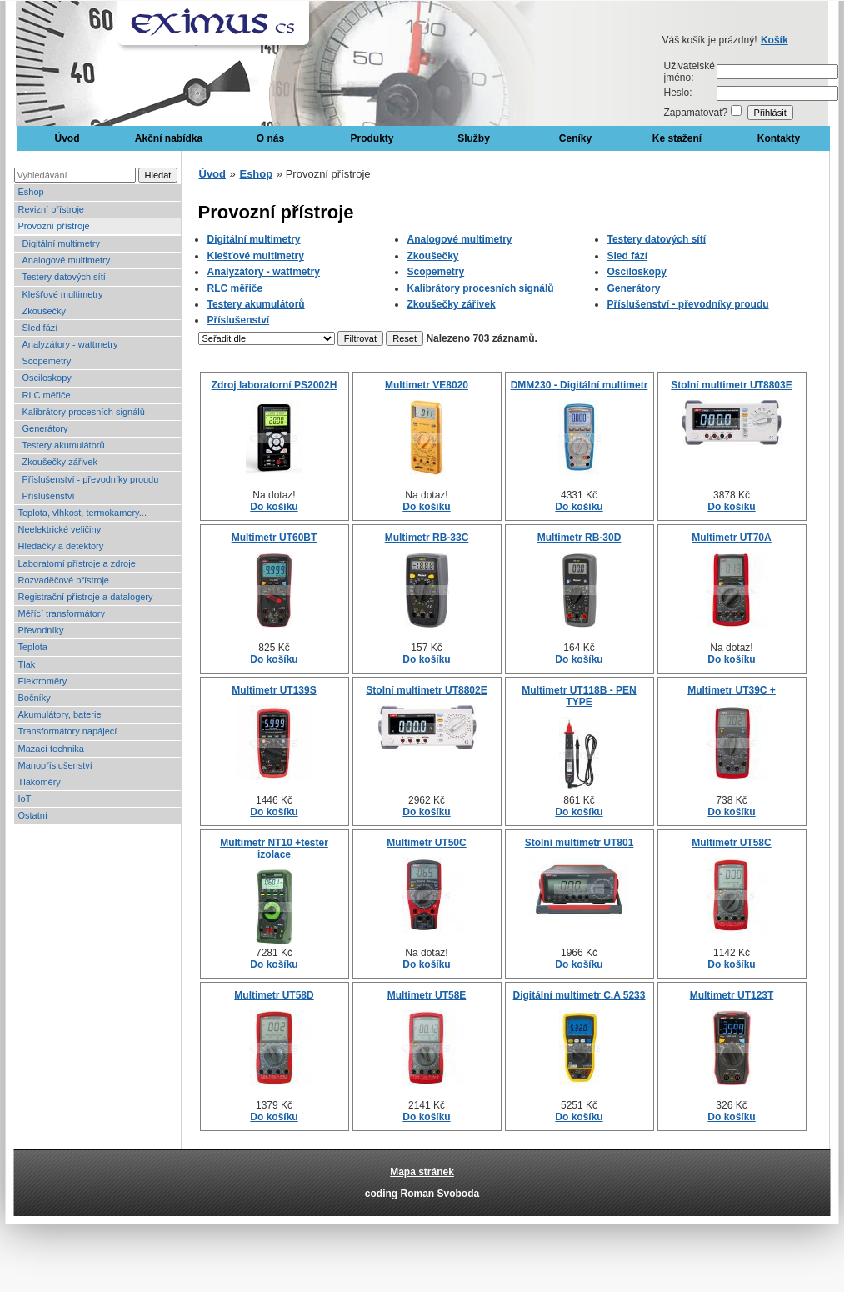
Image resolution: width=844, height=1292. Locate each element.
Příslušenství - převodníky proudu (90, 479)
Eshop (31, 192)
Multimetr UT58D (273, 995)
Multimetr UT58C (731, 843)
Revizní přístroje (51, 209)
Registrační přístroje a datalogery (85, 597)
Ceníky (575, 138)
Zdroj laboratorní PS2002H (274, 385)
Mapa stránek (422, 1172)
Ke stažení (677, 138)
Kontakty (778, 138)
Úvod (67, 138)
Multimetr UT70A (731, 537)
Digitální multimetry (61, 243)
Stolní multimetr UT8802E (426, 690)
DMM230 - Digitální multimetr (579, 385)
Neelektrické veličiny (60, 529)
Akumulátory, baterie (60, 714)
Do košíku (273, 507)
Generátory (45, 428)
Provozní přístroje (54, 226)
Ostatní (32, 815)
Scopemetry (47, 361)
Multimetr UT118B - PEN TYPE (579, 696)
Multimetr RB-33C (427, 537)
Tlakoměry (39, 782)
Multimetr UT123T (732, 995)
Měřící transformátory (62, 613)
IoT (25, 799)
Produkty (371, 138)
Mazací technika (51, 749)
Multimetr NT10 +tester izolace (274, 848)
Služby (473, 138)
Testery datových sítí (64, 277)
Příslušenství (48, 496)
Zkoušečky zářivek (59, 462)
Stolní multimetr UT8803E (731, 385)
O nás (270, 138)
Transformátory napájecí (67, 731)
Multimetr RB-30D (579, 537)
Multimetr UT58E (427, 995)
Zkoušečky (44, 311)
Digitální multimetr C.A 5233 (579, 995)
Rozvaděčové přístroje (63, 580)
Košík (774, 40)
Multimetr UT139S (274, 690)
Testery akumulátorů (63, 445)
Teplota (32, 647)
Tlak (27, 664)
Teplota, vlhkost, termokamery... (82, 513)
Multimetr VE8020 (426, 385)
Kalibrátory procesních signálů (83, 412)
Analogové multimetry (66, 260)
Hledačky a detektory (61, 546)
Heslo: (678, 92)
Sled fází (40, 328)
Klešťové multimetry (62, 294)
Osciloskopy (47, 378)
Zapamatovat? (696, 112)
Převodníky (41, 630)
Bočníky (34, 698)
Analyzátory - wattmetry (70, 344)
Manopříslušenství (55, 765)
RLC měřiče (46, 395)
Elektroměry (42, 681)
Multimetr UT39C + (731, 690)
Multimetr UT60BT (274, 537)
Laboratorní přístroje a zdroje (77, 563)
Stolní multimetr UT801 (579, 843)
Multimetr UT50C (426, 843)
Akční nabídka (168, 138)
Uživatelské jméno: (689, 71)
